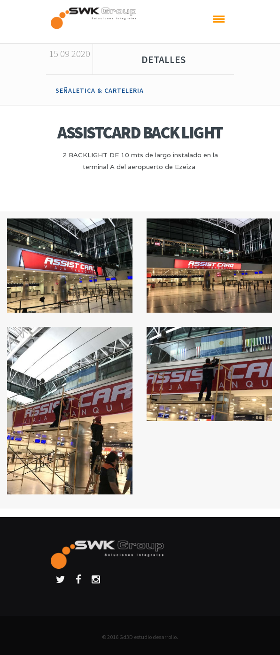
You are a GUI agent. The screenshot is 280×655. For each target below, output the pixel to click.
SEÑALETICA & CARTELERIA (99, 90)
